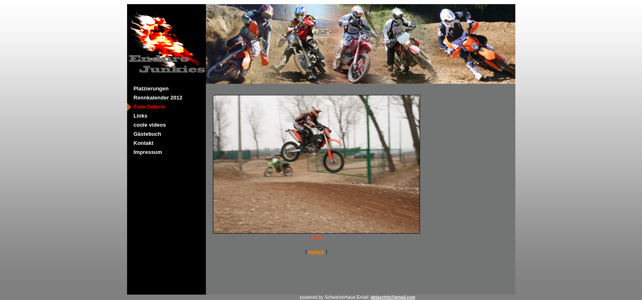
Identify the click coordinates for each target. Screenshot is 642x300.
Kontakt (143, 143)
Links (141, 116)
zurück (316, 251)
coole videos (150, 125)
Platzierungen (151, 88)
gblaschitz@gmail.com (393, 297)
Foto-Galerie (149, 107)
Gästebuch (147, 134)
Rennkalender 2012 (158, 97)
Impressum (148, 152)
